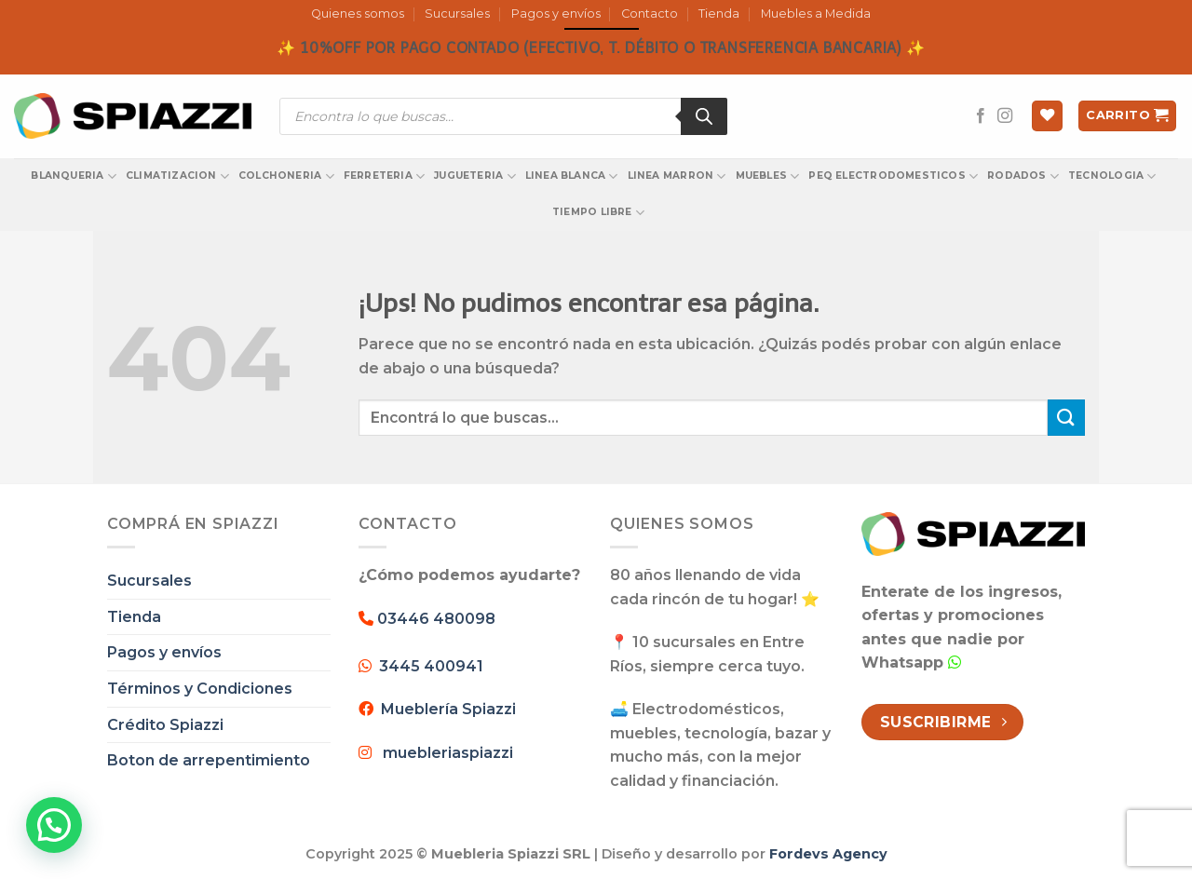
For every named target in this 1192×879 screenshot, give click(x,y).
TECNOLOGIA (1112, 176)
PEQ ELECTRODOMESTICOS (893, 176)
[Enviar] (1066, 417)
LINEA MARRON (677, 176)
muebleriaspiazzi (448, 753)
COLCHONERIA (286, 176)
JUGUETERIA (475, 176)
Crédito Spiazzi (165, 725)
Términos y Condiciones (199, 688)
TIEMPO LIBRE (598, 213)
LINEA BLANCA (571, 176)
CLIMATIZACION (177, 176)
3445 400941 (431, 666)
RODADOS (1023, 176)
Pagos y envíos (556, 13)
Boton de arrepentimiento (208, 760)
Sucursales (457, 13)
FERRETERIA (385, 176)
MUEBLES (768, 176)
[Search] (704, 116)
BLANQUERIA (73, 176)
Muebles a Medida (816, 13)
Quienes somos (357, 13)
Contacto (649, 13)
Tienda (718, 13)
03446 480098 (434, 619)
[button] (54, 825)
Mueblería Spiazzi (444, 709)
